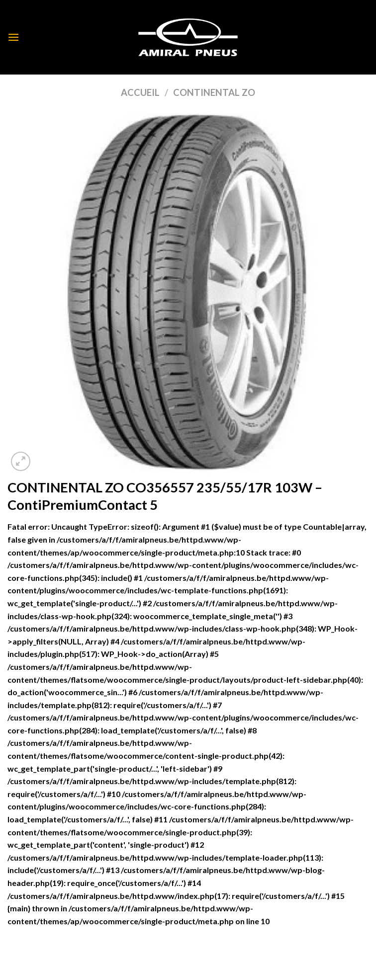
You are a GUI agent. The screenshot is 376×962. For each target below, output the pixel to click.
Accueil (140, 92)
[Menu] (13, 37)
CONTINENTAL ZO (214, 92)
